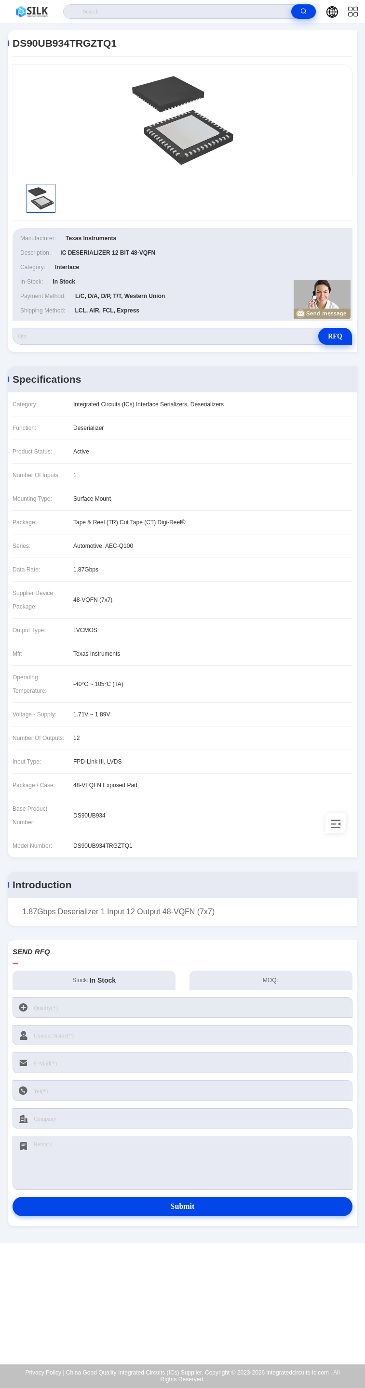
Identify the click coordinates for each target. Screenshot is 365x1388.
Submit (183, 1206)
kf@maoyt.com (189, 1304)
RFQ (335, 336)
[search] (303, 11)
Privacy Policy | (44, 1372)
